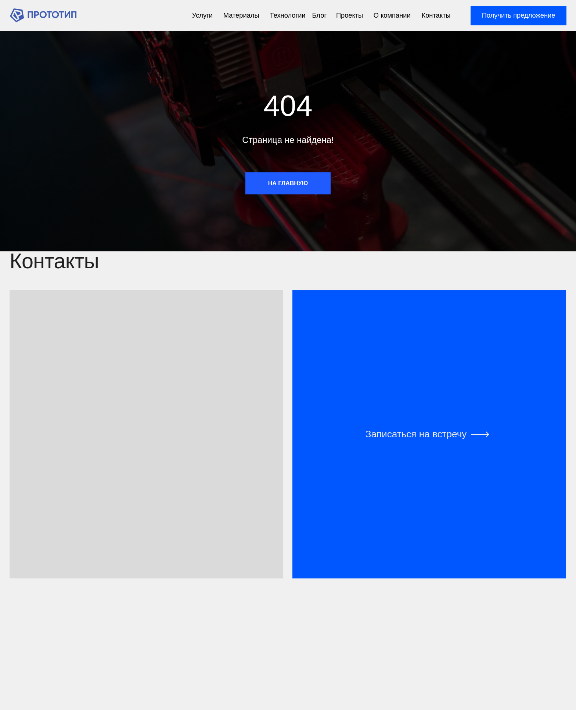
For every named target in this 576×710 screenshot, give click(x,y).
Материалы (241, 15)
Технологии (288, 15)
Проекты (349, 15)
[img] (43, 15)
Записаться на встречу (416, 434)
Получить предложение (518, 15)
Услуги (202, 15)
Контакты (436, 15)
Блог (319, 15)
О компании (392, 15)
